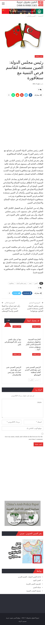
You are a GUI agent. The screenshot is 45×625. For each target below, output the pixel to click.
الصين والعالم (39, 56)
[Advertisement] (22, 121)
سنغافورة (11, 283)
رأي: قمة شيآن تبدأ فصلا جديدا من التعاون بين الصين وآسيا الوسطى (11, 308)
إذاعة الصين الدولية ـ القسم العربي (29, 577)
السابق (37, 380)
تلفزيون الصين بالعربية (33, 584)
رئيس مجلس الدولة (21, 283)
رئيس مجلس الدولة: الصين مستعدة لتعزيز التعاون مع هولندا (35, 308)
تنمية (30, 283)
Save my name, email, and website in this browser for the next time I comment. (24, 438)
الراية (20, 621)
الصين (36, 283)
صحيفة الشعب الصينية (33, 591)
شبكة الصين (37, 587)
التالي (31, 380)
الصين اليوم (37, 580)
